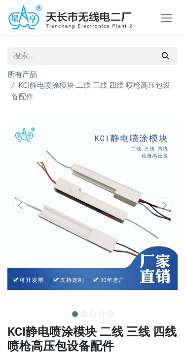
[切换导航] (166, 17)
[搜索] (165, 56)
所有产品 (22, 74)
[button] (20, 205)
